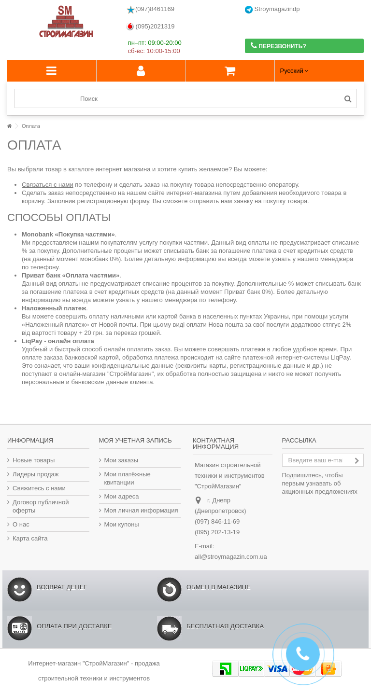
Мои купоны (121, 524)
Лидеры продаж (36, 474)
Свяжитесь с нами (39, 488)
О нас (21, 524)
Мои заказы (121, 460)
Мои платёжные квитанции (127, 478)
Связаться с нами (47, 184)
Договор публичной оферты (41, 506)
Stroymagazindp (272, 9)
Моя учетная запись (135, 440)
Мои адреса (121, 496)
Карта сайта (30, 538)
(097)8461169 (150, 9)
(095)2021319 (150, 27)
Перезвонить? (278, 46)
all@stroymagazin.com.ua (231, 556)
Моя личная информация (141, 510)
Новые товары (34, 460)
